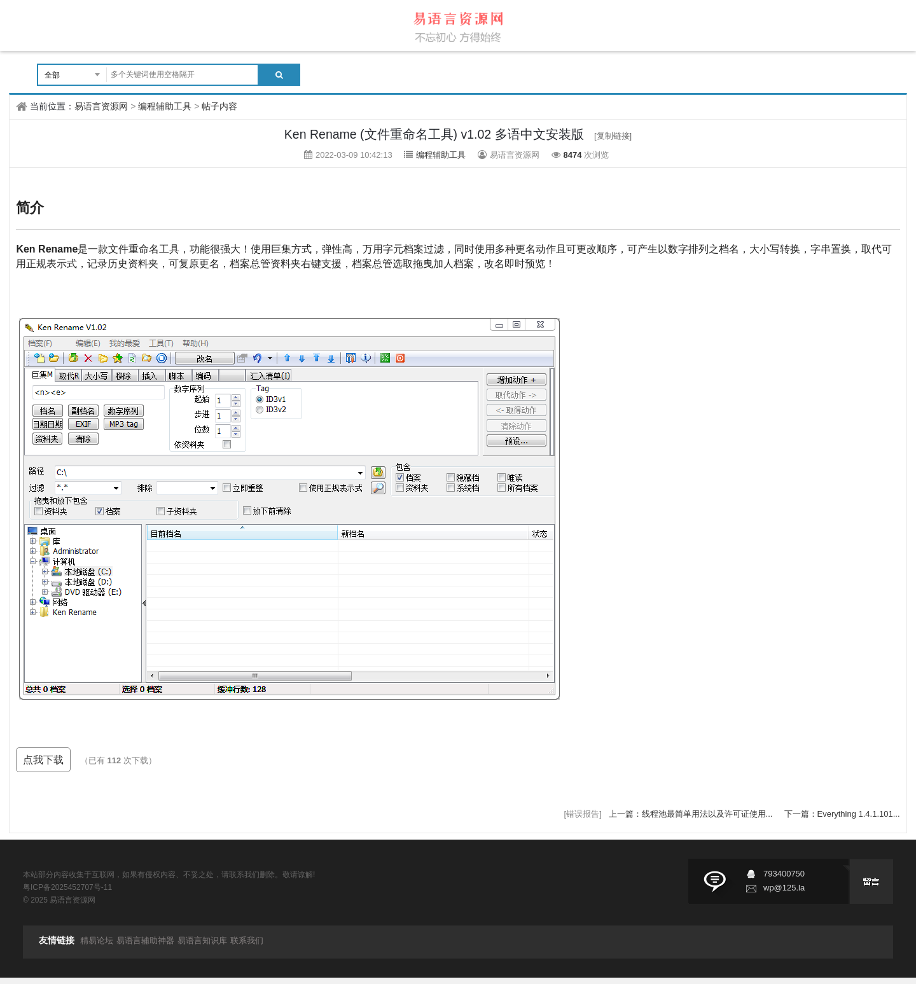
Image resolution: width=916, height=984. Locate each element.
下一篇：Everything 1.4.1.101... (842, 814)
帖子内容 (219, 106)
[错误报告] (583, 814)
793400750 (784, 873)
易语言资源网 (101, 106)
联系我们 (246, 940)
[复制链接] (613, 136)
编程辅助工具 (164, 106)
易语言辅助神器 (145, 940)
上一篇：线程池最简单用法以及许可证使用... (692, 814)
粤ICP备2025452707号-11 (67, 887)
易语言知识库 (202, 940)
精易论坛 (96, 940)
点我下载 (43, 759)
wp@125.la (784, 887)
